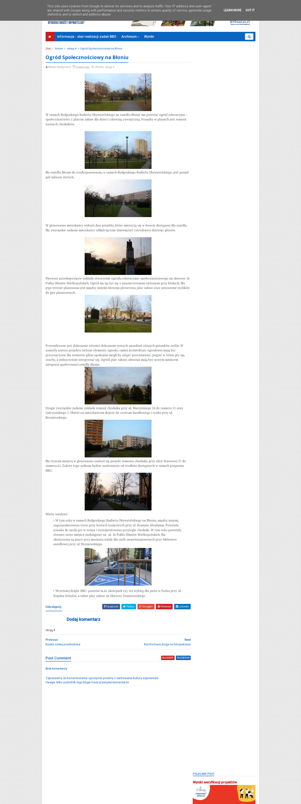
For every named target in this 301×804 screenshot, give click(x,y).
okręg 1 (215, 383)
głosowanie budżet (233, 318)
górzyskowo (223, 325)
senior (199, 463)
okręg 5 (232, 390)
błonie (59, 48)
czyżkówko (231, 303)
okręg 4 (72, 48)
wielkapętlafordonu (207, 499)
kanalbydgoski (242, 332)
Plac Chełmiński (218, 434)
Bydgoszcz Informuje (61, 789)
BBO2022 (236, 252)
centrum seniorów (206, 303)
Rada (228, 448)
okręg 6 (200, 397)
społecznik (243, 470)
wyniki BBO (202, 506)
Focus (211, 310)
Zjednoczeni (202, 535)
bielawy (235, 267)
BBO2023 (200, 260)
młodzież (201, 376)
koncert (221, 347)
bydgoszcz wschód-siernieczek (215, 296)
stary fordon (203, 477)
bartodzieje (202, 238)
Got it (250, 10)
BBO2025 (236, 260)
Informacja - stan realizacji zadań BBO (86, 37)
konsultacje (202, 354)
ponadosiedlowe (205, 441)
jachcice (220, 332)
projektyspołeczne (206, 448)
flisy (198, 310)
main (223, 361)
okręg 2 (232, 383)
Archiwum (129, 37)
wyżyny (220, 506)
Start (49, 48)
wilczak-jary (234, 499)
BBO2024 (218, 260)
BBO (218, 238)
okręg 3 (200, 390)
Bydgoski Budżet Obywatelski (224, 220)
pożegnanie (230, 441)
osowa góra (202, 419)
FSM (240, 310)
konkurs (238, 347)
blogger (160, 662)
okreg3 (199, 383)
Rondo (199, 455)
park (219, 419)
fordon (226, 310)
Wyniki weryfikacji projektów (214, 57)
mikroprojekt (203, 368)
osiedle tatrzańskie (207, 405)
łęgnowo (222, 354)
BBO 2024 (234, 238)
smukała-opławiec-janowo (212, 470)
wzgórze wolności (206, 513)
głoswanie (201, 325)
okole (240, 376)
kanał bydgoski (204, 339)
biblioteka (217, 267)
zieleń (229, 513)
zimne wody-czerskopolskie (212, 528)
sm (212, 463)
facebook (175, 662)
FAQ (247, 303)
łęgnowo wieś (204, 361)
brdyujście (201, 289)
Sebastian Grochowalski (225, 455)
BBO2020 (200, 252)
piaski (198, 434)
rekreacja (244, 448)
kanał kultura (229, 339)
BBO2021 (218, 252)
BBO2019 (233, 245)
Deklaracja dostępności (62, 784)
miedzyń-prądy (242, 361)
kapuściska (202, 347)
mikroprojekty (226, 368)
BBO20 (199, 245)
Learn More (232, 10)
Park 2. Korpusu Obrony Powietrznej (216, 426)
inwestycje (201, 332)
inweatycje (243, 325)
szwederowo (203, 484)
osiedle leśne (220, 397)
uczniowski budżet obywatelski (214, 492)
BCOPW (199, 267)
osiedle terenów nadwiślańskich (215, 412)
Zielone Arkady (204, 521)
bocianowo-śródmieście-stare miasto (218, 282)
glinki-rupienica (205, 318)
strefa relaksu (226, 477)
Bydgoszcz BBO (224, 289)
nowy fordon (221, 376)
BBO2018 (215, 245)
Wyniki (149, 37)
